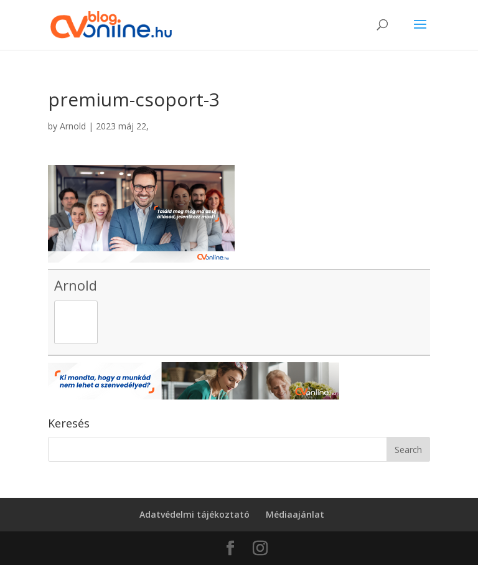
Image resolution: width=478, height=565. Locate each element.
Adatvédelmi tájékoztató (194, 514)
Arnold (73, 126)
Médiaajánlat (295, 514)
